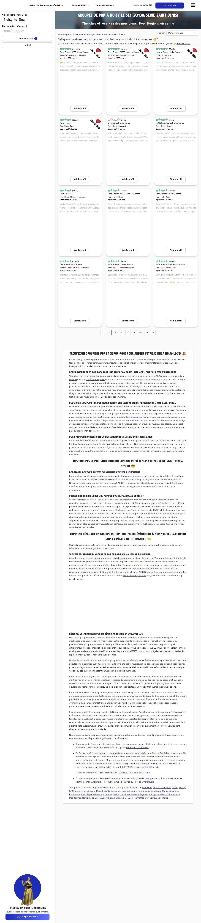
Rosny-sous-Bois (146, 791)
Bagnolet (143, 794)
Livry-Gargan (162, 791)
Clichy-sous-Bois (158, 794)
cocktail (73, 380)
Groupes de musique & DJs (88, 34)
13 (147, 332)
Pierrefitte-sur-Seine (144, 798)
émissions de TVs (137, 417)
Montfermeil (75, 798)
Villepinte (107, 794)
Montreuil (147, 787)
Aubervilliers (106, 798)
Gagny (173, 791)
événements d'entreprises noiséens (125, 476)
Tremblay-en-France (91, 794)
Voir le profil (80, 108)
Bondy (107, 791)
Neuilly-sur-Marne (129, 794)
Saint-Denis (162, 798)
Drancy (175, 787)
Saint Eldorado (152, 767)
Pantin (117, 798)
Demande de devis (105, 5)
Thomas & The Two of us (137, 748)
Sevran (82, 791)
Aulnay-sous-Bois (162, 787)
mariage (175, 376)
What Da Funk (143, 773)
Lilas (97, 798)
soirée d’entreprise (95, 380)
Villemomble (173, 794)
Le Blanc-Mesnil (95, 791)
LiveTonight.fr (65, 34)
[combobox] (27, 20)
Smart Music (148, 782)
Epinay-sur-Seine (119, 791)
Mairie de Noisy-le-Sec (134, 575)
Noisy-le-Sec (111, 34)
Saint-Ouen (127, 798)
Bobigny (133, 791)
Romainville (88, 798)
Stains (116, 794)
